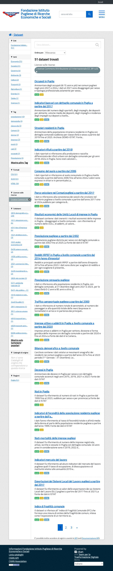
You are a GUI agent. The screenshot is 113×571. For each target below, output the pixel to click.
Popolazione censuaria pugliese (52, 280)
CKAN (78, 551)
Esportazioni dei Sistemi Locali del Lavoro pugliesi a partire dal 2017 (67, 483)
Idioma (77, 559)
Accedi (100, 2)
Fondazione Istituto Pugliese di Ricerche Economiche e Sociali (36, 14)
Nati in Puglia (42, 391)
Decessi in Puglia (44, 370)
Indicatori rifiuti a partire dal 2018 (53, 149)
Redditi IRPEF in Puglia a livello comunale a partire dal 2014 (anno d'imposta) (65, 256)
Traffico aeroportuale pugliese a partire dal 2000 (62, 302)
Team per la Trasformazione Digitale (86, 556)
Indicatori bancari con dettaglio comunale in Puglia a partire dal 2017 (64, 104)
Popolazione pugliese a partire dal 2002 (57, 236)
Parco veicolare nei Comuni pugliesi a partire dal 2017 (64, 193)
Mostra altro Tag (19, 162)
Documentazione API (90, 538)
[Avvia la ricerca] (89, 14)
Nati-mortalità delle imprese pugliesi (55, 438)
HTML (47, 119)
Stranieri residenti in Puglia (49, 128)
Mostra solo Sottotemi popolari (17, 342)
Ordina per (39, 52)
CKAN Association (18, 561)
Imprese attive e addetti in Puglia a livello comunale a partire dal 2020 (64, 325)
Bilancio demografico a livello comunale (57, 348)
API (75, 538)
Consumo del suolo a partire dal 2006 (55, 171)
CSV (41, 94)
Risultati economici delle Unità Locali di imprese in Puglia (66, 214)
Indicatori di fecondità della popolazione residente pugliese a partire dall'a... (67, 415)
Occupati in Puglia (44, 81)
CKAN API (14, 558)
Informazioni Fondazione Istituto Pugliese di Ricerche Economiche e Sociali (35, 550)
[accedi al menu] (102, 14)
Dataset (18, 35)
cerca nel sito (66, 14)
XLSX (37, 94)
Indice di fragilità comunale (50, 506)
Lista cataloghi (16, 555)
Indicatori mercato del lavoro (51, 460)
